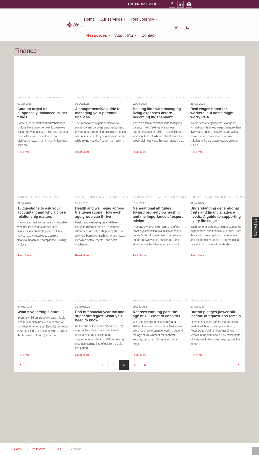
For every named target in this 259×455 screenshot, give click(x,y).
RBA (228, 81)
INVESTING (118, 81)
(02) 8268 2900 (197, 4)
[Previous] (21, 349)
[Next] (238, 349)
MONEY (173, 81)
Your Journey (133, 19)
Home (80, 19)
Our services (101, 19)
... (156, 348)
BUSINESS (195, 81)
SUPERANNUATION (53, 81)
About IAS (191, 19)
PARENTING (185, 81)
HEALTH (103, 181)
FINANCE (22, 81)
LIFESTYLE (162, 81)
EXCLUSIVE (94, 81)
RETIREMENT (35, 81)
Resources (163, 19)
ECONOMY (208, 81)
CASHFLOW (81, 81)
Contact (215, 19)
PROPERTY (185, 181)
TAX (56, 181)
